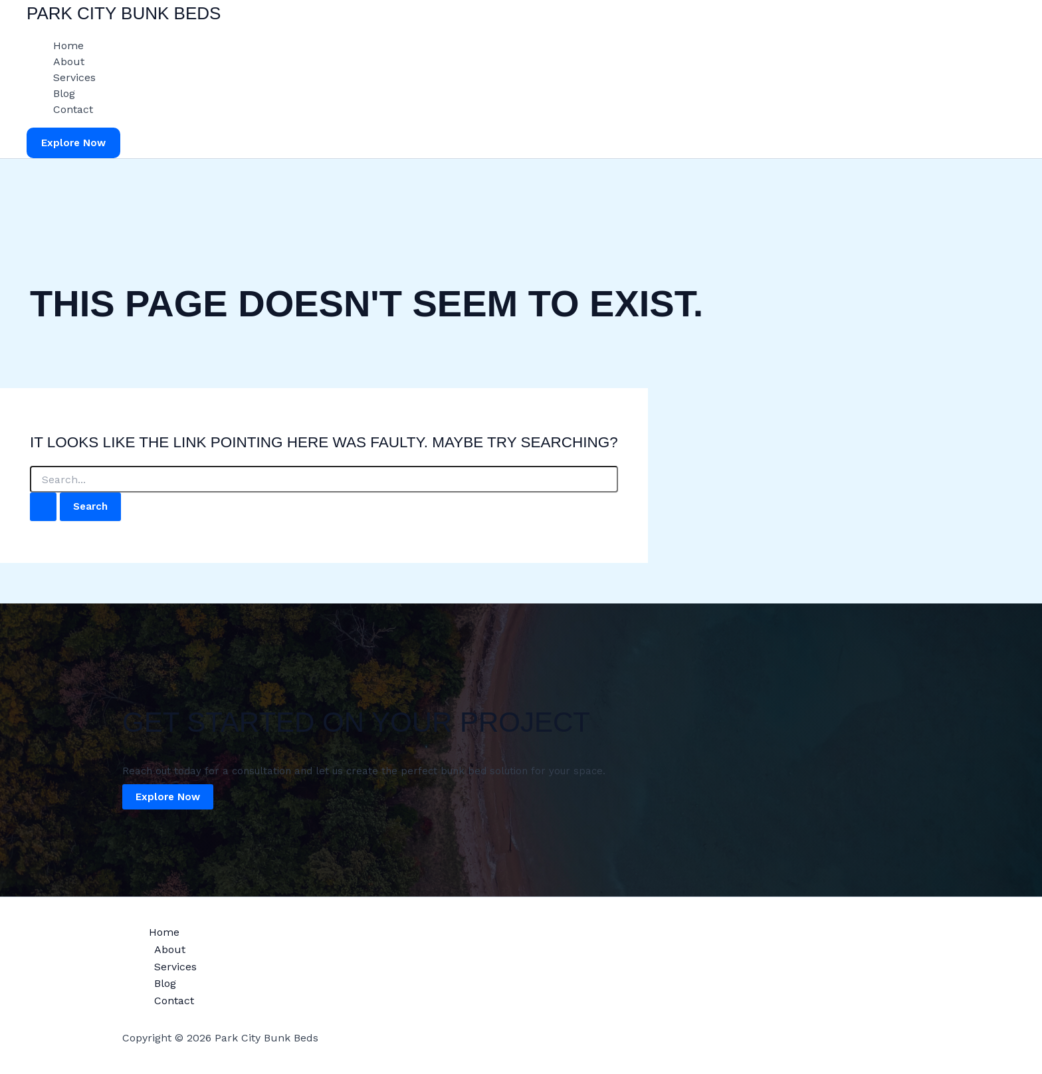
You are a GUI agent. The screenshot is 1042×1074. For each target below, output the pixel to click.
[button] (73, 143)
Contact (73, 109)
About (68, 61)
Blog (64, 93)
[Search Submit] (43, 506)
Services (74, 77)
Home (68, 45)
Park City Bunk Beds (124, 13)
